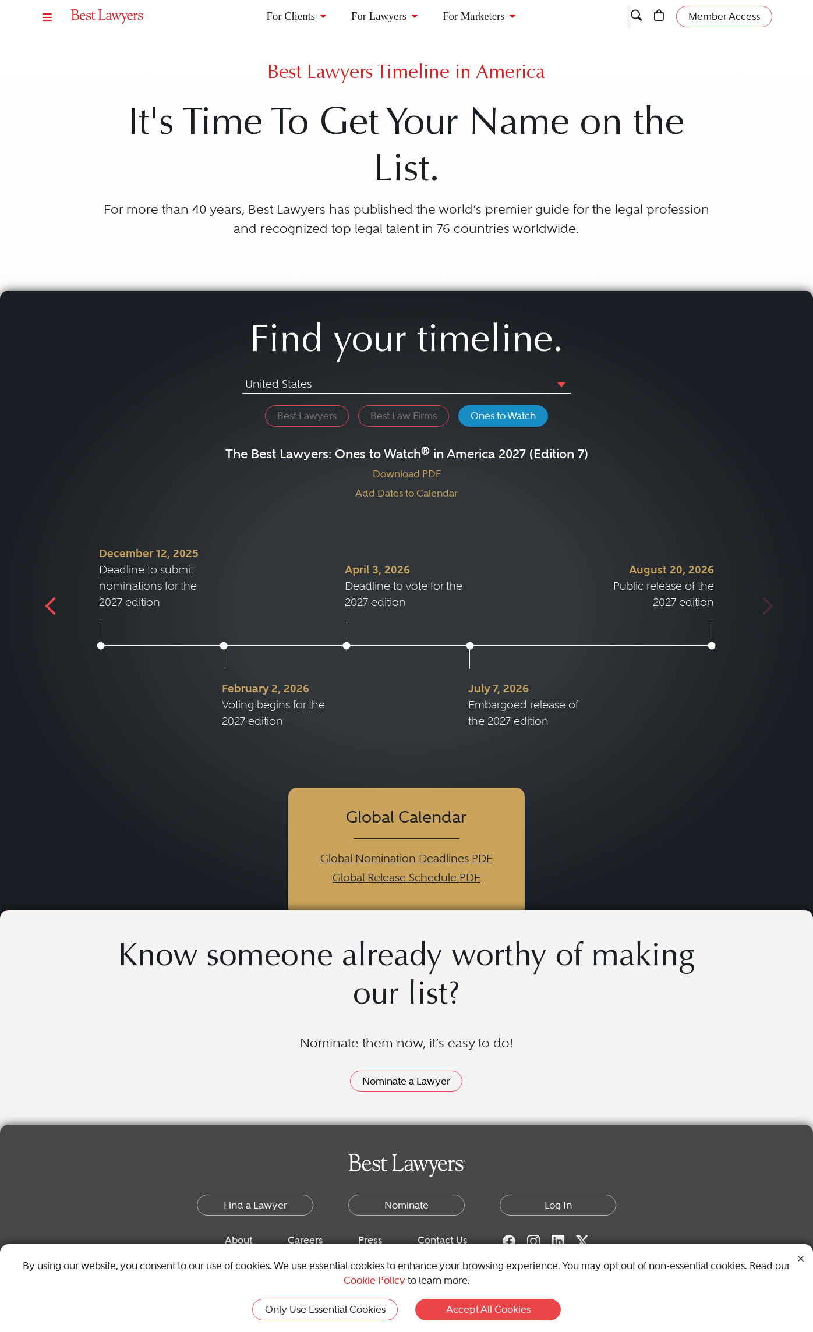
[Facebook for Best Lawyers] (509, 1240)
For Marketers (473, 16)
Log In (558, 1205)
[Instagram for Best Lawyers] (533, 1240)
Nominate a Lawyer (406, 1081)
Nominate (406, 1205)
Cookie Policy (374, 1280)
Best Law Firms (403, 415)
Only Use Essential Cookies (325, 1309)
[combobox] (406, 385)
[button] (559, 383)
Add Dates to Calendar (406, 493)
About (239, 1240)
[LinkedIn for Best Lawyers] (558, 1240)
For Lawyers (378, 16)
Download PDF (407, 474)
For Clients (291, 16)
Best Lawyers (307, 415)
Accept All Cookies (488, 1309)
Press (370, 1240)
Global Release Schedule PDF (406, 877)
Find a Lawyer (255, 1205)
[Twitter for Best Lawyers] (582, 1240)
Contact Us (443, 1240)
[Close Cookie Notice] (801, 1258)
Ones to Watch (503, 415)
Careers (305, 1240)
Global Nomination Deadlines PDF (406, 858)
